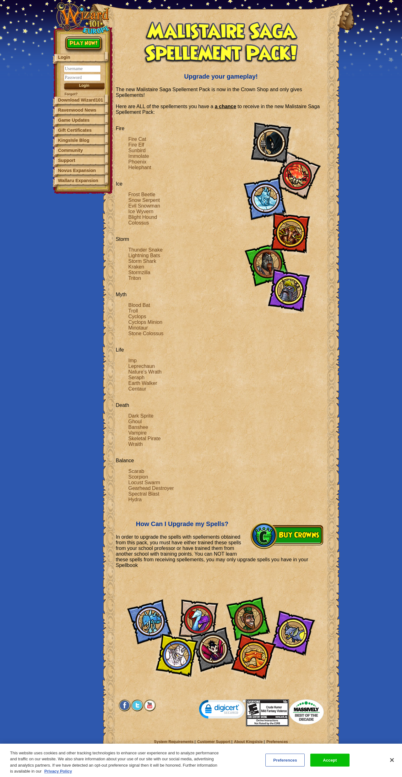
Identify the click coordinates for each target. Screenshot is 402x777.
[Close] (392, 763)
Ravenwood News (77, 110)
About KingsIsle (248, 742)
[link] (222, 710)
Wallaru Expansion (78, 180)
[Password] (82, 77)
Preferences (277, 742)
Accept (330, 763)
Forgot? (71, 94)
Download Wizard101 (80, 100)
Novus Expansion (77, 170)
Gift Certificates (75, 130)
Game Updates (74, 120)
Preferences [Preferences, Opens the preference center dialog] (285, 763)
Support (66, 160)
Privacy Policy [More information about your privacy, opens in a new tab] (58, 774)
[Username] (82, 68)
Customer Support (213, 742)
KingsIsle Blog (74, 140)
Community (70, 150)
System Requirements (173, 742)
